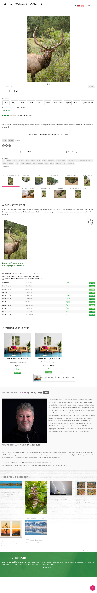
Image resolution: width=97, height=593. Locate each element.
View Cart (21, 4)
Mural (48, 103)
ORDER (92, 283)
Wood (40, 103)
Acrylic (14, 103)
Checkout (36, 4)
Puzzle (76, 103)
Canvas (6, 103)
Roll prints (68, 103)
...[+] (7, 127)
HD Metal (31, 103)
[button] (92, 588)
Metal (22, 103)
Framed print (57, 103)
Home (8, 4)
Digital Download (87, 103)
